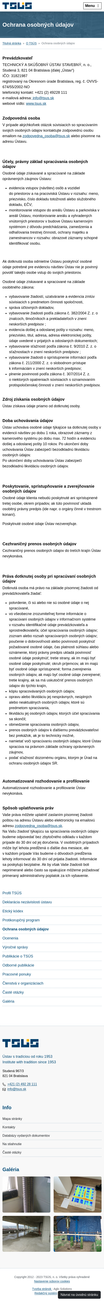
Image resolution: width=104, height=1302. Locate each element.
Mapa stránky (12, 1119)
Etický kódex (12, 911)
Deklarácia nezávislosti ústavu (27, 902)
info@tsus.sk (43, 98)
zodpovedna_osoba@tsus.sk (46, 136)
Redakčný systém (45, 1293)
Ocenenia (10, 938)
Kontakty (8, 1127)
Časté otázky (13, 992)
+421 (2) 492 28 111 (22, 1084)
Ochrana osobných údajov (25, 929)
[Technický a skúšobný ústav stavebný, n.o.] (18, 5)
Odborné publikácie (18, 965)
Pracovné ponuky (16, 974)
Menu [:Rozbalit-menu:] (92, 6)
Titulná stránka (11, 43)
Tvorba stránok (42, 1289)
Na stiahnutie (11, 1144)
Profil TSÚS (12, 893)
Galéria (8, 1001)
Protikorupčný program (21, 920)
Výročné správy (15, 947)
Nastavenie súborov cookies (52, 1281)
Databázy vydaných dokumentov (26, 1135)
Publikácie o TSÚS (17, 956)
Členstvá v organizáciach (22, 983)
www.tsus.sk (36, 104)
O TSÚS (31, 43)
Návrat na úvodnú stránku (79, 1294)
